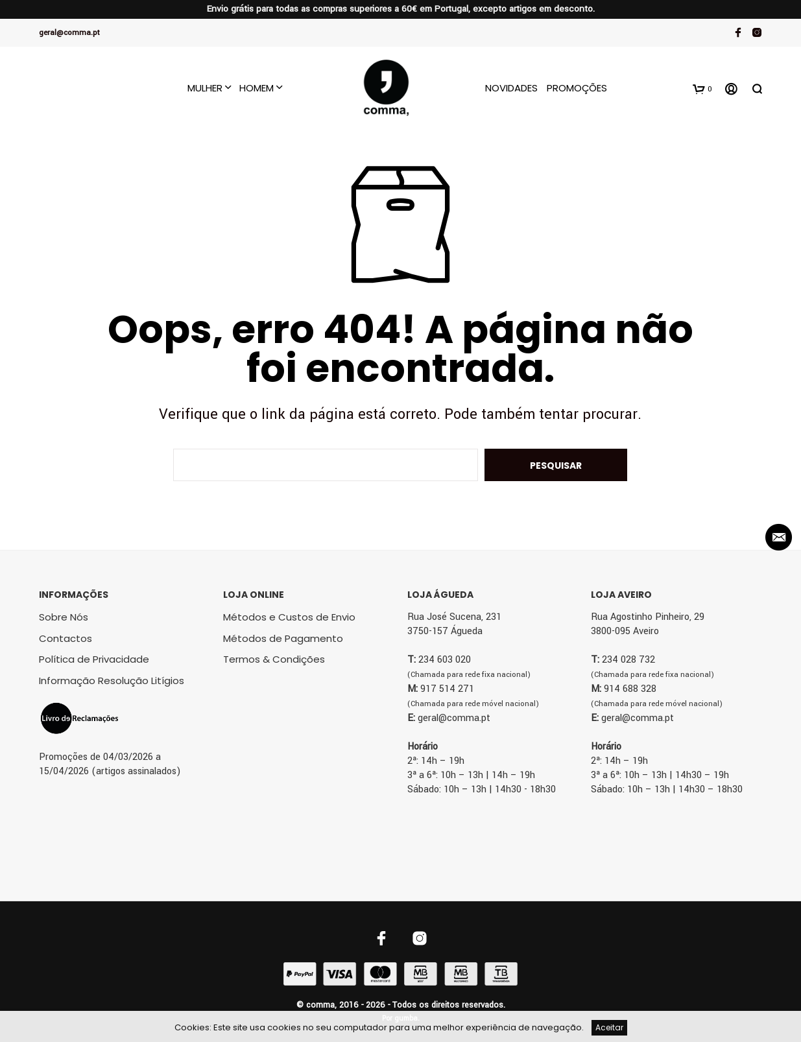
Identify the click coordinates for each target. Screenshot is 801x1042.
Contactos (65, 638)
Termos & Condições (274, 659)
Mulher (204, 88)
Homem (256, 88)
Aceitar (609, 1027)
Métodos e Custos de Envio (289, 617)
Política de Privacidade (94, 659)
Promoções (577, 88)
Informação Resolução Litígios (111, 680)
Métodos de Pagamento (283, 638)
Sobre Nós (63, 617)
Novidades (511, 88)
